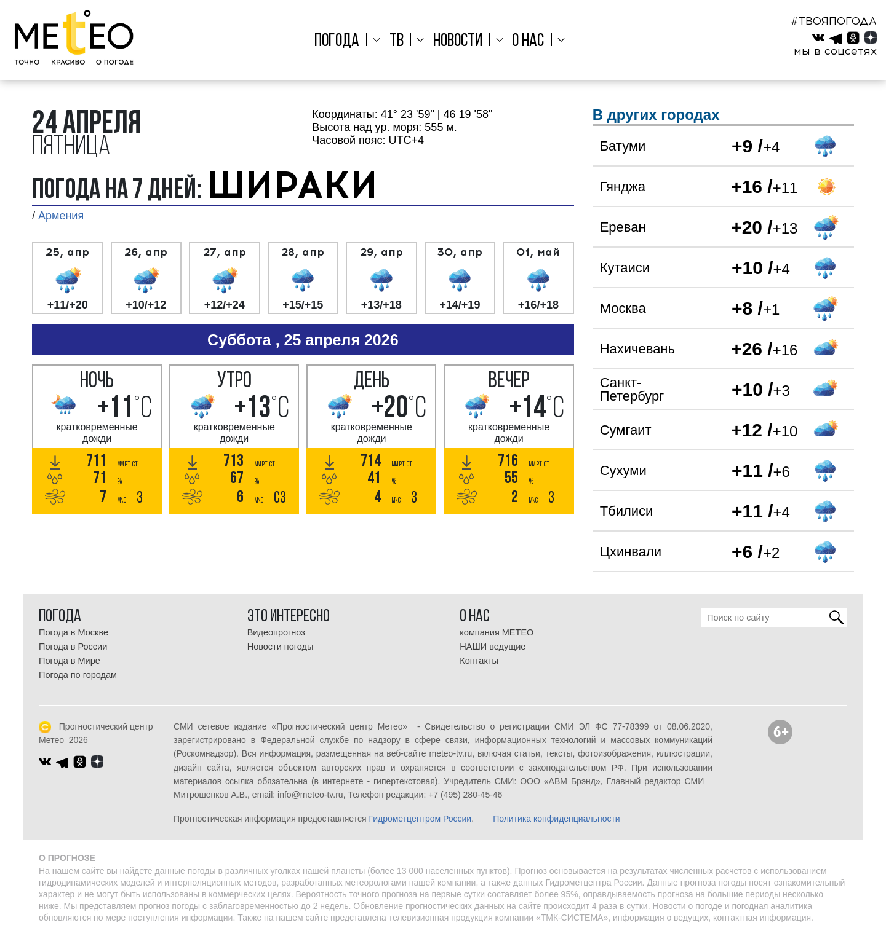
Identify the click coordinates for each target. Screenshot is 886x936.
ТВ (399, 41)
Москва (623, 308)
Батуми (623, 146)
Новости (457, 41)
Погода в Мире (69, 661)
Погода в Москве (73, 632)
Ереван (623, 227)
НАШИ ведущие (492, 646)
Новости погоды (280, 646)
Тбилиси (626, 511)
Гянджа (622, 186)
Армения (61, 216)
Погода (343, 41)
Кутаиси (625, 267)
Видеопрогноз (276, 632)
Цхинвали (630, 551)
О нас (525, 41)
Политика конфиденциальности (556, 819)
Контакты (479, 661)
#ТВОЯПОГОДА (834, 21)
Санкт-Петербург (632, 389)
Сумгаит (626, 430)
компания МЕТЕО (496, 632)
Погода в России (73, 646)
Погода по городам (78, 675)
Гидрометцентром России (420, 819)
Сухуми (623, 470)
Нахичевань (637, 348)
